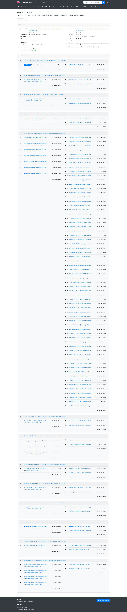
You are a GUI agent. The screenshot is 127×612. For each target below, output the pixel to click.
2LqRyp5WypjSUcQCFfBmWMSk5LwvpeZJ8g (35, 155)
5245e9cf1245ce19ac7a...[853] (34, 578)
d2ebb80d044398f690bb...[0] (33, 528)
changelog (31, 609)
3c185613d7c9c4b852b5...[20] (34, 145)
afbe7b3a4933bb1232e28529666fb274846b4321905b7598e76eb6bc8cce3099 (45, 560)
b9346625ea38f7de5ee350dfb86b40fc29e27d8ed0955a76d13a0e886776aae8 (44, 95)
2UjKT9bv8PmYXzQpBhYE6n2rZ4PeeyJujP (35, 564)
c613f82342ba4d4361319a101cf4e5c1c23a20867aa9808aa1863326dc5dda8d (45, 503)
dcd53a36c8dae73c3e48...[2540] (34, 572)
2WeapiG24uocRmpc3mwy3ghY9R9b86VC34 (35, 570)
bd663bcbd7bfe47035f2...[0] (33, 100)
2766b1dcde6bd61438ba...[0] (33, 453)
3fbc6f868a (25, 607)
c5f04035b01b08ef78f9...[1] (33, 508)
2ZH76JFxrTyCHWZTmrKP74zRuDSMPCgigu (35, 161)
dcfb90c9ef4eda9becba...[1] (33, 447)
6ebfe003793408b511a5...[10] (34, 157)
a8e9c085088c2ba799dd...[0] (33, 470)
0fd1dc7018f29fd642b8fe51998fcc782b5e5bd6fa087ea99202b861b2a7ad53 (44, 436)
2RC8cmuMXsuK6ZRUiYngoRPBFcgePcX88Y (35, 545)
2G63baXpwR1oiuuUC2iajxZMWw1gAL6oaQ (35, 440)
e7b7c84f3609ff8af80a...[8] (33, 163)
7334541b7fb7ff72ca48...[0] (33, 81)
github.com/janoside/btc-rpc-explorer (27, 601)
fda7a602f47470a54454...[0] (33, 139)
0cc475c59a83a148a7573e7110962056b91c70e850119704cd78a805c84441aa (45, 541)
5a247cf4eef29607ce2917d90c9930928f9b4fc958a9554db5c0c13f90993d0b (44, 133)
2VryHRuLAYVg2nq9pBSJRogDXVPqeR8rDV (35, 99)
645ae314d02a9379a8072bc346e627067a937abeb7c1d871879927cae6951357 (44, 75)
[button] (36, 2)
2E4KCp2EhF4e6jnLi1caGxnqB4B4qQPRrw (35, 507)
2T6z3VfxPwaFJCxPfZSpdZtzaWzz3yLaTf (35, 79)
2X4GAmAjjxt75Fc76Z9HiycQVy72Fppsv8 (35, 468)
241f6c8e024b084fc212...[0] (33, 441)
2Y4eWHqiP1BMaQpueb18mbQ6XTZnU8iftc (35, 487)
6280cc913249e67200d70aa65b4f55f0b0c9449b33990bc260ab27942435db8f (45, 522)
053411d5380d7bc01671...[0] (33, 566)
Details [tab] (20, 20)
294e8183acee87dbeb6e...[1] (33, 119)
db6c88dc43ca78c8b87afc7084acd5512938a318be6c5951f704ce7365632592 (44, 416)
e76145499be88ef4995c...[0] (33, 169)
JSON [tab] (26, 20)
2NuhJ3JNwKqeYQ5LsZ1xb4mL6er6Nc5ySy (35, 143)
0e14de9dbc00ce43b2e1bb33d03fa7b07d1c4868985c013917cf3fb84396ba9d (44, 61)
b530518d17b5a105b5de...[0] (33, 175)
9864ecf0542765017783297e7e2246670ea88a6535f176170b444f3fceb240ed (44, 114)
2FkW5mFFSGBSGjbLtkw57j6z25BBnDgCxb (35, 446)
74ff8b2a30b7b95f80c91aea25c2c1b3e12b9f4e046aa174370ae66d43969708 (44, 464)
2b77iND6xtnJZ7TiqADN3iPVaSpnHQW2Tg (35, 452)
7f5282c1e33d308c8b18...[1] (33, 422)
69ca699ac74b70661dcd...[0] (33, 547)
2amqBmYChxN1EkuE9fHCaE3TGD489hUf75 (35, 137)
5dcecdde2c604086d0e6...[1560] (34, 584)
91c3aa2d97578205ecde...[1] (33, 489)
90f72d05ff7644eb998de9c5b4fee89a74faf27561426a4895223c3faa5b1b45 (44, 483)
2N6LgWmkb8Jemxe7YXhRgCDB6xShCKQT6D (35, 421)
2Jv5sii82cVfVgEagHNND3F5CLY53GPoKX (35, 118)
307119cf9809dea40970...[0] (33, 151)
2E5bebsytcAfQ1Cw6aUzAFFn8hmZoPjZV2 (35, 526)
